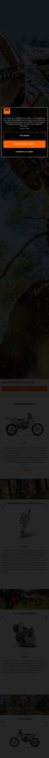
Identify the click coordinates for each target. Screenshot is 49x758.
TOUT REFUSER (24, 135)
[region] (24, 132)
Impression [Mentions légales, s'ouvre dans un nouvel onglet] (27, 128)
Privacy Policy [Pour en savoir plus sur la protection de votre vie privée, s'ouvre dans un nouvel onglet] (22, 128)
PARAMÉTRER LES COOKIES (24, 152)
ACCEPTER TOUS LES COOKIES (24, 144)
